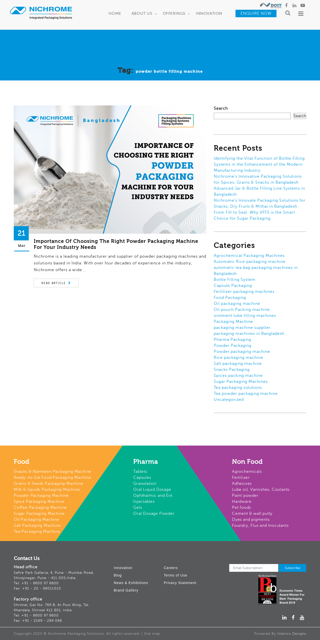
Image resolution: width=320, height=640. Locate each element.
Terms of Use (175, 575)
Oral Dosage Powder (153, 513)
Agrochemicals (247, 471)
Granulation (144, 483)
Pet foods (241, 507)
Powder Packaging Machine (41, 495)
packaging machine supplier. (243, 327)
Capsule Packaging (233, 285)
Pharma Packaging (232, 339)
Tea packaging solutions (238, 387)
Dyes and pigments (251, 519)
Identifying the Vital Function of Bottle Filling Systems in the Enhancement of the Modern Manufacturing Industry (259, 164)
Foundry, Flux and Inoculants (260, 525)
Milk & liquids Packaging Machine (47, 489)
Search (221, 108)
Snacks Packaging (232, 369)
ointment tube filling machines (245, 315)
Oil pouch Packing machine (242, 309)
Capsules (142, 477)
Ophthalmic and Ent (152, 495)
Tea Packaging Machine (37, 531)
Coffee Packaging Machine (40, 507)
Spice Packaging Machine (39, 501)
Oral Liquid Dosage (152, 489)
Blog (118, 575)
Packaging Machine (233, 321)
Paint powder (245, 495)
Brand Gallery (126, 590)
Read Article (54, 283)
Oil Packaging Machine (36, 519)
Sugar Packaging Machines (241, 381)
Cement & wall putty (252, 513)
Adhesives (242, 483)
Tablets (140, 471)
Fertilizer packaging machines (244, 291)
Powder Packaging (233, 345)
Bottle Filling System (235, 279)
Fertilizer (241, 477)
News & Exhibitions (131, 583)
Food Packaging (230, 297)
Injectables (144, 501)
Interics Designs (291, 634)
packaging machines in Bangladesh (249, 333)
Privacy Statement (180, 583)
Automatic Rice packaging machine (250, 261)
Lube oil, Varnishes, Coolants (261, 489)
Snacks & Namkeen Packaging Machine (52, 471)
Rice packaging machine (238, 357)
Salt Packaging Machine (37, 525)
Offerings (176, 14)
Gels (137, 507)
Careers (171, 568)
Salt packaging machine (238, 363)
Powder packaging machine (242, 351)
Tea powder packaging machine (246, 393)
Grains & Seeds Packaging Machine (48, 483)
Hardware (241, 501)
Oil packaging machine (237, 303)
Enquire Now (256, 13)
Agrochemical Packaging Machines (249, 255)
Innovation (209, 14)
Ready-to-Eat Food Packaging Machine (52, 477)
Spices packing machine (238, 375)
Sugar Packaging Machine (39, 513)
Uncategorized (229, 399)
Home (114, 14)
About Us (144, 14)
